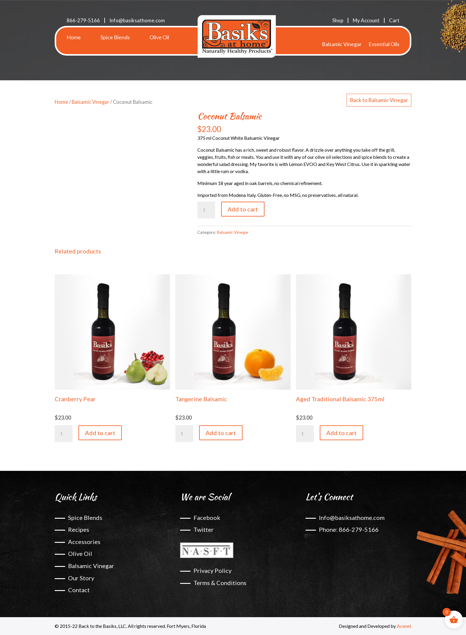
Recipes (78, 529)
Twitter (203, 529)
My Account (366, 20)
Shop (337, 20)
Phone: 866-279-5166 (349, 529)
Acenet (404, 626)
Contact (79, 589)
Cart (394, 20)
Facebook (206, 517)
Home (74, 37)
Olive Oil (159, 37)
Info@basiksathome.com (137, 20)
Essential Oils (384, 37)
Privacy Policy (212, 570)
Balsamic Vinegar (342, 37)
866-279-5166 (83, 20)
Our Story (81, 577)
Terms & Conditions (219, 582)
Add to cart (243, 209)
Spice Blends (115, 37)
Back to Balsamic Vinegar (379, 100)
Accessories (84, 541)
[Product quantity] (206, 210)
